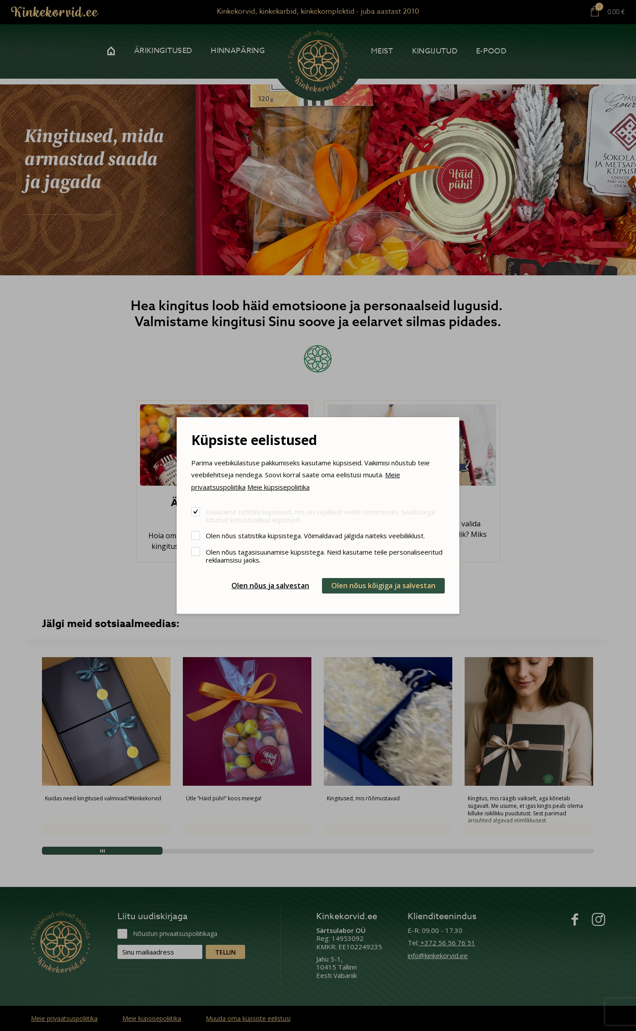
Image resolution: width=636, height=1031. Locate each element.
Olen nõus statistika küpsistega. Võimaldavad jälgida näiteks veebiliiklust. (315, 535)
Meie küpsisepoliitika (278, 487)
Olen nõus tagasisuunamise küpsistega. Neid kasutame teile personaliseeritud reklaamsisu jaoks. (324, 556)
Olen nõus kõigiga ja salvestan (383, 585)
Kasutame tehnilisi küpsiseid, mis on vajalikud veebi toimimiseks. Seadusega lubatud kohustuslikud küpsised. (320, 515)
